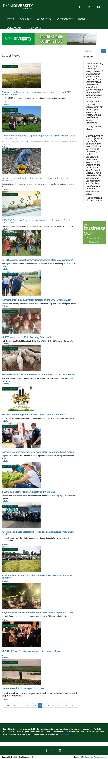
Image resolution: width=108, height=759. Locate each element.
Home (11, 18)
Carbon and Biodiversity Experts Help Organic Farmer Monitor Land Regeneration (38, 136)
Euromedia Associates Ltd (95, 757)
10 (58, 705)
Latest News (9, 66)
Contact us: (36, 27)
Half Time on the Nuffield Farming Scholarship (27, 337)
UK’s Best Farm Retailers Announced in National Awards (32, 651)
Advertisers (15, 27)
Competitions (64, 18)
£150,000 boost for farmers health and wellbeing (28, 491)
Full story (5, 105)
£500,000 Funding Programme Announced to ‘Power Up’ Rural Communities (36, 221)
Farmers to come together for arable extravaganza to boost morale (38, 451)
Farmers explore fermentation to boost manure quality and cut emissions (35, 179)
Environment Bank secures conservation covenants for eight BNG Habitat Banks (37, 93)
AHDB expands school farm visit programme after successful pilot (37, 259)
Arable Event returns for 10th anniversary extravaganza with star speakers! (37, 576)
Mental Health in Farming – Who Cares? (23, 688)
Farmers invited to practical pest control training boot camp (34, 414)
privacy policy (64, 734)
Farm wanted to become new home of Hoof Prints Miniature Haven (38, 374)
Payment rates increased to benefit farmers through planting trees (37, 612)
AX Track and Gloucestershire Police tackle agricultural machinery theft (38, 533)
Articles (25, 18)
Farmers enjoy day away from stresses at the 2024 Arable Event (36, 299)
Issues (81, 18)
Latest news (43, 18)
